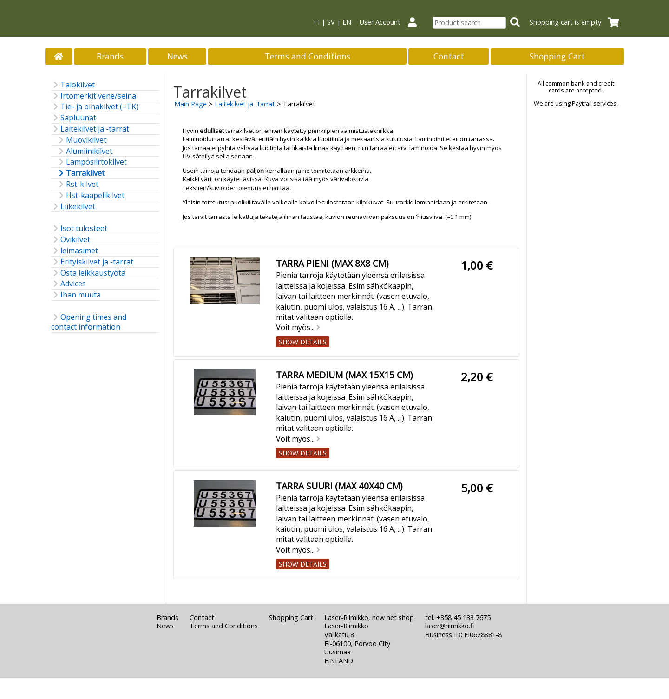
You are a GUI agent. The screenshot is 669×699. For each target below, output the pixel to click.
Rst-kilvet (77, 184)
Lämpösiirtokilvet (92, 162)
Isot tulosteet (79, 228)
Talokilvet (73, 85)
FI (317, 22)
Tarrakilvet (81, 173)
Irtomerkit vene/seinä (93, 96)
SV (331, 22)
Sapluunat (73, 118)
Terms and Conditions (307, 56)
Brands (110, 56)
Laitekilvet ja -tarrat (90, 129)
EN (346, 22)
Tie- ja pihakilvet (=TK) (94, 107)
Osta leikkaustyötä (88, 273)
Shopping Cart (557, 56)
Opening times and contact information (88, 322)
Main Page (190, 103)
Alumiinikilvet (84, 151)
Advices (68, 284)
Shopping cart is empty (577, 22)
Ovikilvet (70, 239)
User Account (392, 22)
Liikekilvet (73, 206)
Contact (448, 56)
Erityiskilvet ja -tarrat (92, 262)
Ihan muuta (76, 295)
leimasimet (74, 251)
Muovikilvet (81, 140)
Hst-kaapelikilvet (91, 195)
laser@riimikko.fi (449, 625)
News (177, 56)
